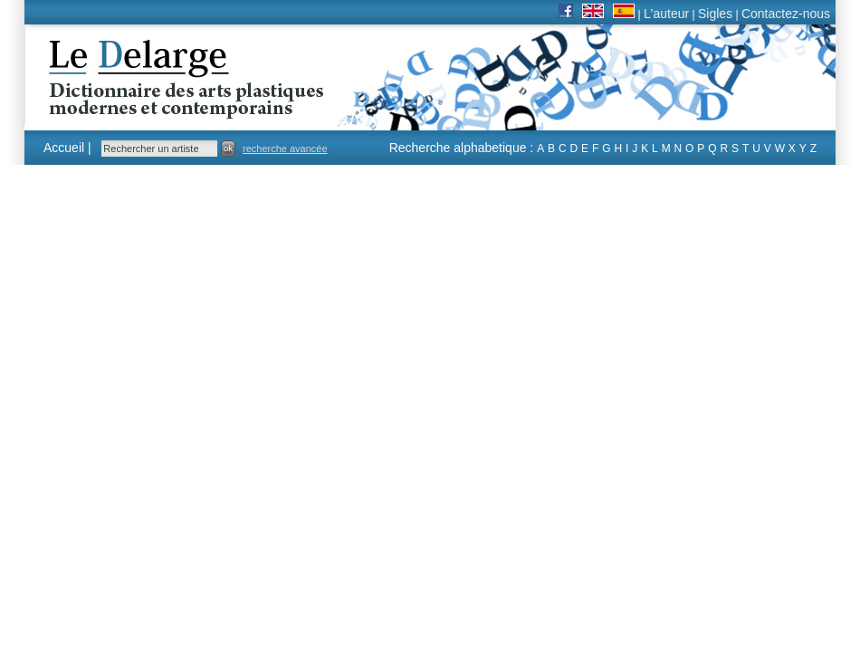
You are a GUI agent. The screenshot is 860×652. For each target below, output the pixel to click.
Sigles (715, 13)
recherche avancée (285, 148)
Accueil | (67, 147)
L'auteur (666, 13)
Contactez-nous (785, 13)
